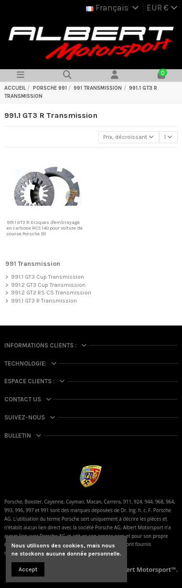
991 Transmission (32, 263)
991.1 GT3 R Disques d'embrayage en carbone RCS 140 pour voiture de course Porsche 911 (45, 228)
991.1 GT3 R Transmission (44, 300)
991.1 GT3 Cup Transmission (47, 276)
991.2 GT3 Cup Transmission (48, 285)
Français (113, 7)
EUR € (162, 7)
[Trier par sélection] (128, 137)
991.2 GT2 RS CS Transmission (51, 292)
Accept (28, 569)
